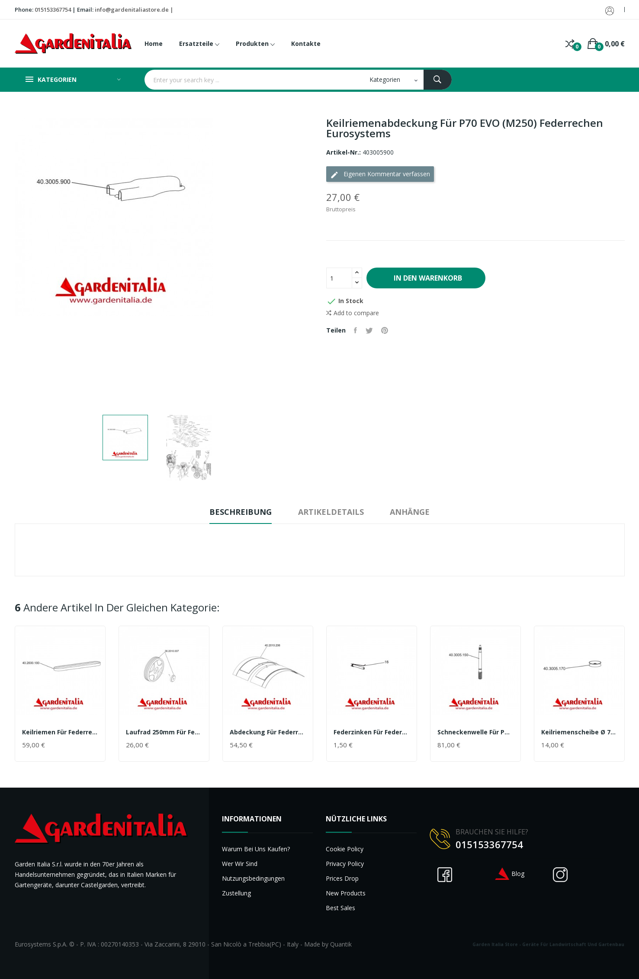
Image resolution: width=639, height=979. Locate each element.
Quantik (341, 944)
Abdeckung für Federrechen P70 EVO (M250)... (267, 732)
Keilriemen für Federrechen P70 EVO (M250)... (60, 732)
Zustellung (236, 893)
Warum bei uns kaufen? (256, 849)
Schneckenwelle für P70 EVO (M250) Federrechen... (475, 732)
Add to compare (352, 313)
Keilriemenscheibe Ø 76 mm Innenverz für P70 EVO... (579, 732)
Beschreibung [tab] (239, 512)
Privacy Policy (345, 863)
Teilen (356, 330)
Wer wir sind (239, 863)
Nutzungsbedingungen (253, 878)
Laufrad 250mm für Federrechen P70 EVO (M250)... (164, 732)
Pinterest (385, 330)
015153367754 (53, 9)
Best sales (340, 908)
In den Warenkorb (427, 278)
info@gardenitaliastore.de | (134, 9)
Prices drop (342, 878)
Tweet (370, 330)
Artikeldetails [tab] (331, 512)
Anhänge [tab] (411, 512)
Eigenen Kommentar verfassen (380, 174)
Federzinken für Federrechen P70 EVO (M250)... (371, 732)
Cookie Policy (344, 849)
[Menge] (339, 278)
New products (346, 893)
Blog (509, 873)
